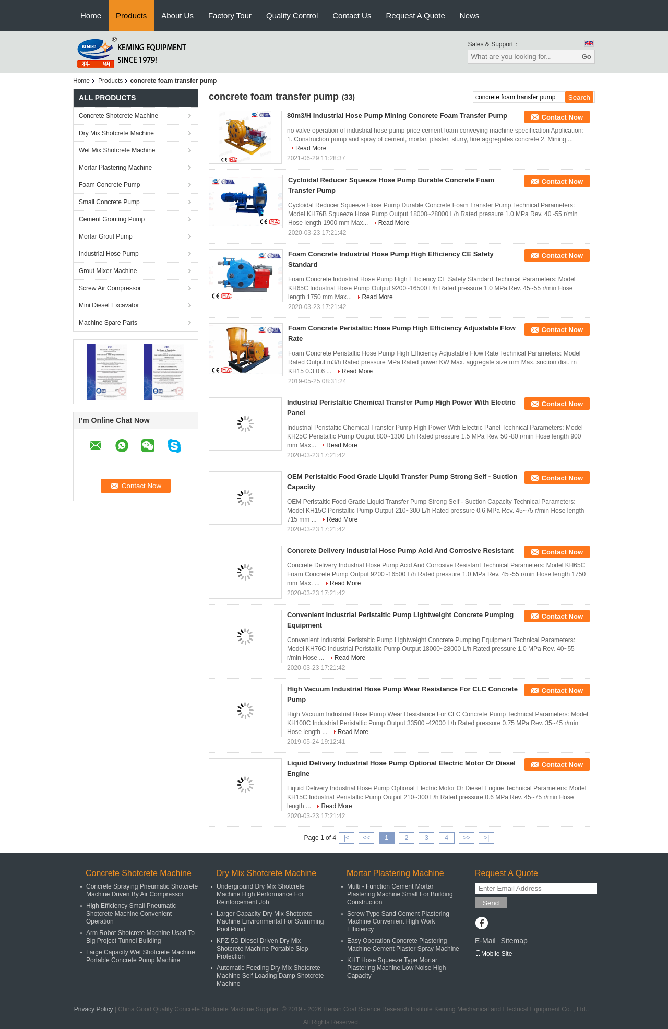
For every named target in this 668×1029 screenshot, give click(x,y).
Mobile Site (493, 953)
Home (90, 15)
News (470, 15)
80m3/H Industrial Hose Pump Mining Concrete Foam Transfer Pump (397, 116)
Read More (310, 148)
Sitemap (513, 941)
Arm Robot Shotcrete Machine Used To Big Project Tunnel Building (140, 936)
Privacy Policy (93, 1009)
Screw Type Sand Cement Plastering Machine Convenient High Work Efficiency (398, 921)
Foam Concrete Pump (109, 184)
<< (366, 838)
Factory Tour (230, 15)
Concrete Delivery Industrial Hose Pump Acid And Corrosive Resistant (400, 550)
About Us (177, 15)
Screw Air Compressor (110, 288)
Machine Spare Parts (108, 322)
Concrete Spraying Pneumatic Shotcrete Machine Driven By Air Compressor (142, 890)
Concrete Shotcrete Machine (118, 116)
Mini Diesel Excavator (109, 305)
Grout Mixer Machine (108, 271)
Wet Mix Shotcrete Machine (117, 150)
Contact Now (562, 117)
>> (466, 838)
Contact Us (351, 15)
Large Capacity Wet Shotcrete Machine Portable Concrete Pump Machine (140, 956)
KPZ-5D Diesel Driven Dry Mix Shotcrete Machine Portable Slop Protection (262, 948)
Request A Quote (415, 15)
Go (586, 57)
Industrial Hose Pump (109, 253)
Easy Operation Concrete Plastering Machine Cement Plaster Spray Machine (403, 944)
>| (486, 838)
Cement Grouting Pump (112, 219)
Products (131, 15)
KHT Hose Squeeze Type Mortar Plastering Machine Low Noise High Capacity (396, 967)
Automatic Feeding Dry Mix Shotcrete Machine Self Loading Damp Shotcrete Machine (270, 975)
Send (491, 903)
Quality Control (292, 15)
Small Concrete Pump (109, 202)
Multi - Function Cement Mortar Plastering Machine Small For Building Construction (400, 894)
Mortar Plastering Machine (115, 167)
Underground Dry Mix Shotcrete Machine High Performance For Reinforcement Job (261, 894)
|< (346, 838)
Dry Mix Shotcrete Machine (116, 133)
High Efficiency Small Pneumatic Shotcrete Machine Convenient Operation (131, 913)
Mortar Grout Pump (106, 236)
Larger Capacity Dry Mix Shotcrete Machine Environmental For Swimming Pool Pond (270, 921)
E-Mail (485, 941)
